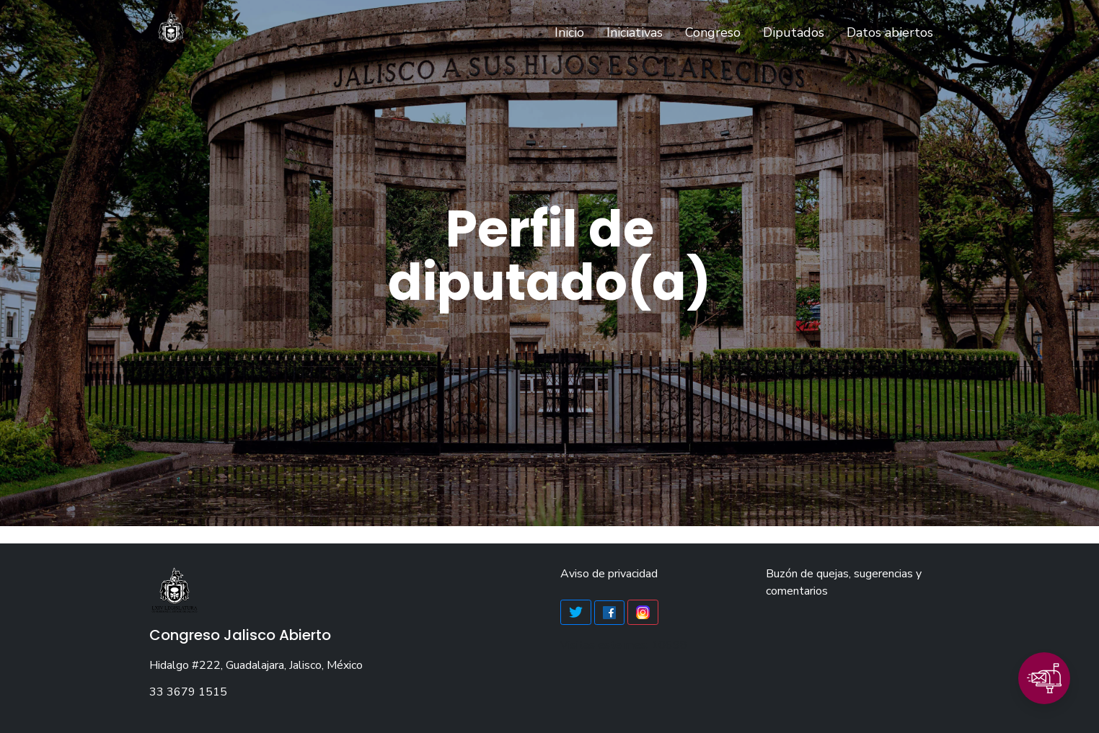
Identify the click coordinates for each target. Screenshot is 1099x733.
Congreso (713, 32)
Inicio (572, 31)
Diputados (793, 32)
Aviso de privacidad (609, 574)
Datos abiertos (890, 32)
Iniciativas (634, 32)
